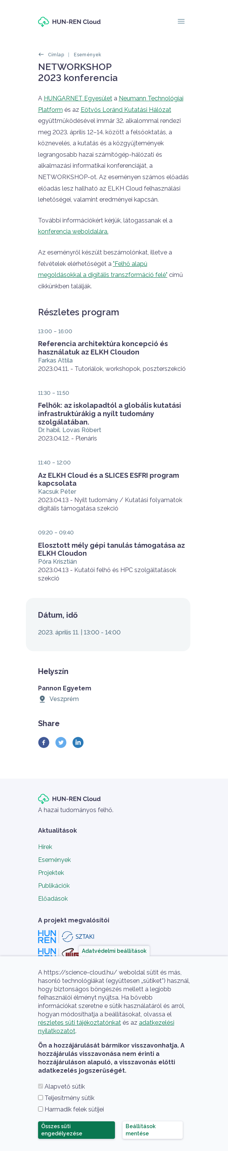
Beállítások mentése (141, 1130)
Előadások (53, 898)
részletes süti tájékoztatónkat (79, 1022)
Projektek (51, 872)
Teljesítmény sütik (69, 1098)
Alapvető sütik (65, 1086)
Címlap (56, 54)
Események (88, 54)
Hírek (45, 847)
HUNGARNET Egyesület (78, 98)
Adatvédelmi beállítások (114, 951)
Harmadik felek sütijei (74, 1109)
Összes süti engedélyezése (61, 1130)
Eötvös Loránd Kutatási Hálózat (126, 109)
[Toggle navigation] (181, 22)
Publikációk (54, 885)
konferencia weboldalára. (73, 231)
